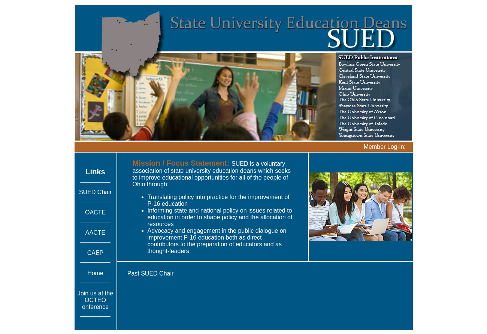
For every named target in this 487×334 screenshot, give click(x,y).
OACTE (95, 212)
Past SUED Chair (150, 273)
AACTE (95, 232)
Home (95, 273)
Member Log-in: (385, 147)
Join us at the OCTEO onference (95, 300)
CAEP (95, 253)
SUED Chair (95, 192)
